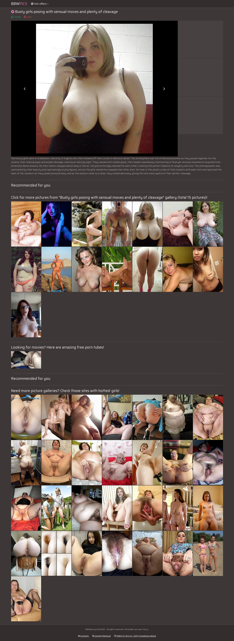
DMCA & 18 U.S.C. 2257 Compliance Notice (135, 636)
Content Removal (101, 636)
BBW (19, 4)
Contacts (83, 636)
